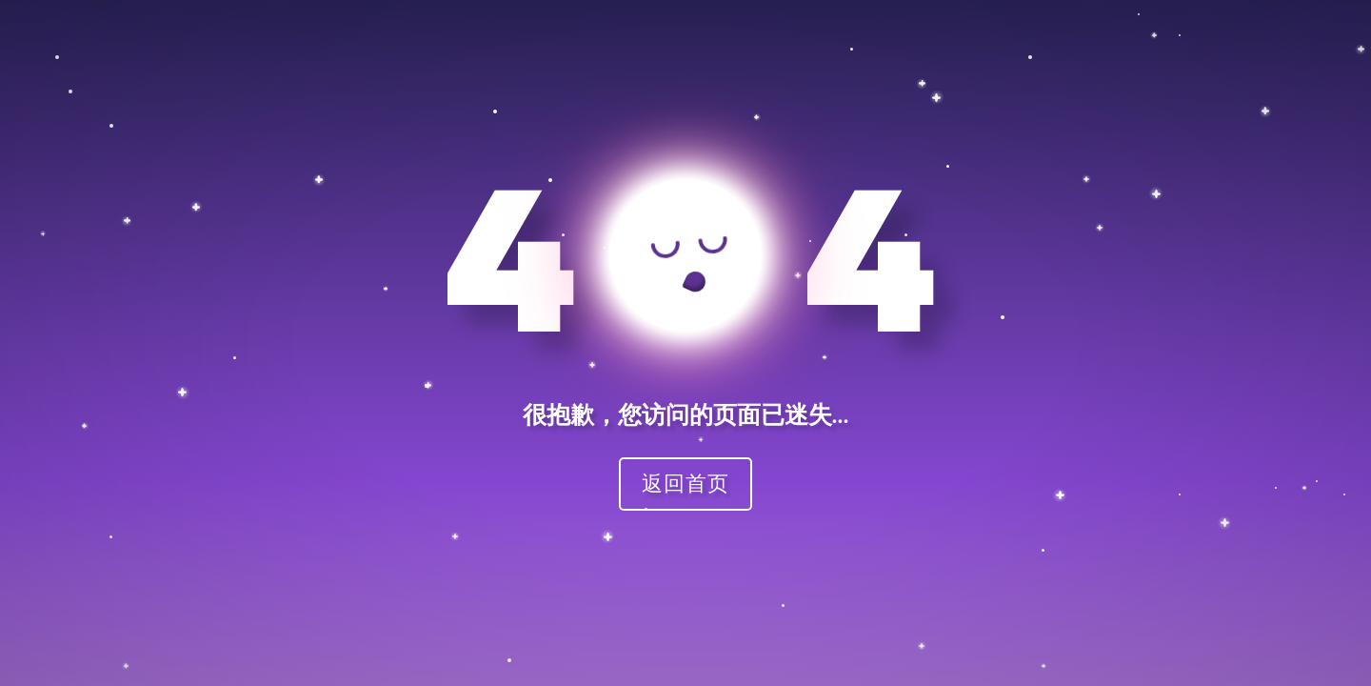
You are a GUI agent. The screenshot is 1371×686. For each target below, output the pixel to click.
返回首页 (685, 482)
